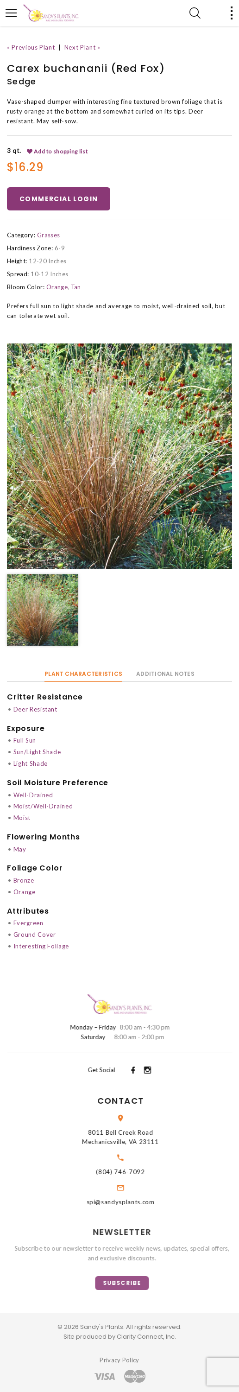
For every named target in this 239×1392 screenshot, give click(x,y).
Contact (133, 1100)
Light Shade (30, 763)
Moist (22, 817)
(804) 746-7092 (132, 1172)
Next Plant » (82, 47)
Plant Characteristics (83, 674)
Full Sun (24, 740)
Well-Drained (33, 795)
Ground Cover (34, 934)
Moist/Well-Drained (43, 806)
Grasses (48, 235)
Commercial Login (58, 198)
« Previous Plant (31, 47)
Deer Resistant (35, 709)
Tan (76, 287)
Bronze (23, 880)
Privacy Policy (119, 1360)
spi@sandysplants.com (133, 1202)
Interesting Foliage (41, 946)
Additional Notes (165, 674)
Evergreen (28, 923)
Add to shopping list (57, 151)
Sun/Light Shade (37, 752)
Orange (57, 287)
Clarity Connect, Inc (146, 1336)
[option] (119, 456)
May (19, 849)
